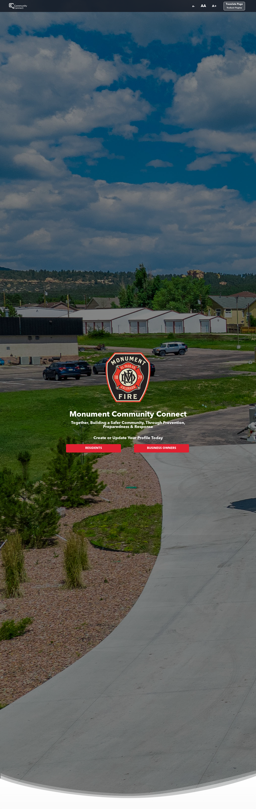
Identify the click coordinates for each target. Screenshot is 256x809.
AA (203, 5)
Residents (93, 448)
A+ (214, 6)
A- (193, 6)
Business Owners (161, 448)
